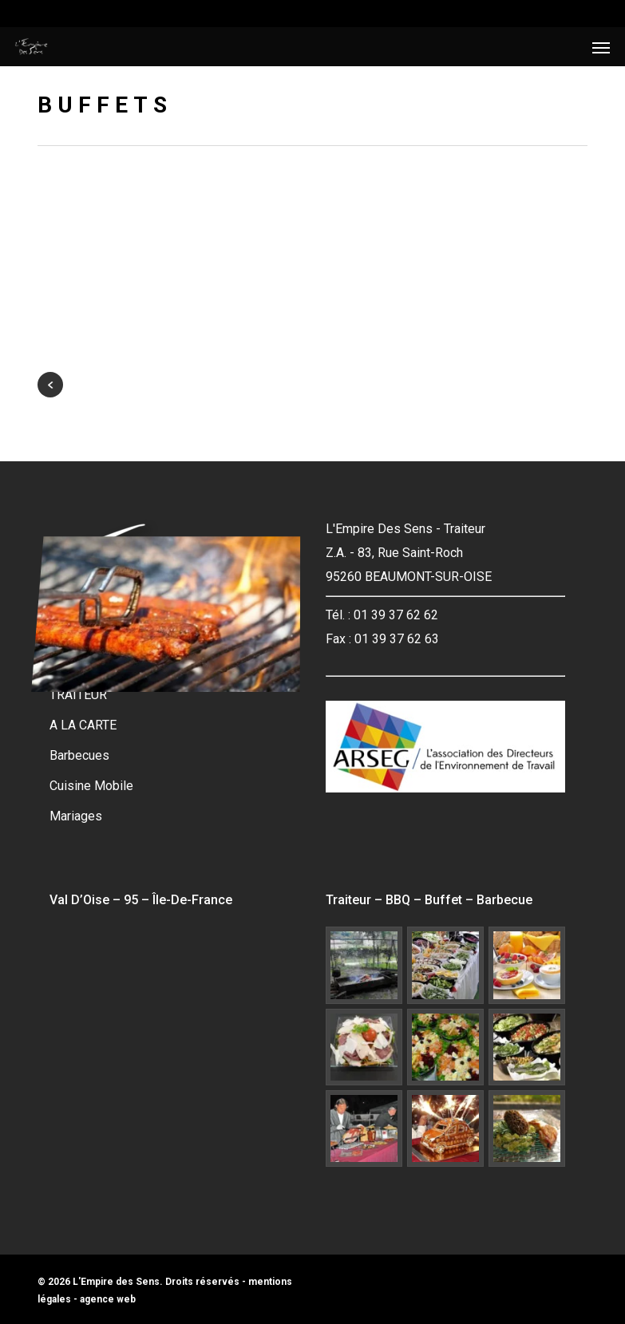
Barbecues (79, 755)
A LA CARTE (83, 725)
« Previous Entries (50, 384)
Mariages (75, 816)
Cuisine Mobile (91, 785)
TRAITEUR (78, 694)
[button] (601, 47)
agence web (108, 1299)
